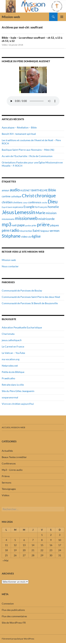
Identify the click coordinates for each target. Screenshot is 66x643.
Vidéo (4, 44)
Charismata (8, 333)
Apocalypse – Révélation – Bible (19, 127)
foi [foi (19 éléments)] (36, 207)
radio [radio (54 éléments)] (14, 230)
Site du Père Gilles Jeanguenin (18, 391)
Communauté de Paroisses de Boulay (22, 290)
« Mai (5, 560)
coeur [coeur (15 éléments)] (25, 202)
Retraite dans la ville (13, 384)
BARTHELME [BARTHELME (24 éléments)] (39, 190)
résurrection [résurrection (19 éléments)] (26, 230)
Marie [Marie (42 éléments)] (40, 212)
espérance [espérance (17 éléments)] (18, 207)
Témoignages (9, 488)
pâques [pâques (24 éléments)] (54, 225)
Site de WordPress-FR (14, 622)
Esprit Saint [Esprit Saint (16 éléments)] (7, 207)
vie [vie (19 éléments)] (29, 236)
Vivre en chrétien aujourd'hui (18, 403)
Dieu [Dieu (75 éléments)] (53, 201)
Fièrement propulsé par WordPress (18, 638)
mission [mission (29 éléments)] (51, 213)
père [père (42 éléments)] (5, 230)
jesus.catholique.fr (12, 340)
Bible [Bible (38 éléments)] (52, 190)
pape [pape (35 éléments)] (21, 225)
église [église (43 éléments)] (36, 236)
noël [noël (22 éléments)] (14, 225)
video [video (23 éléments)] (24, 236)
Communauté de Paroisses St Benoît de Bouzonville (30, 303)
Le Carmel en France (13, 346)
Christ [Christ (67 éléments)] (28, 195)
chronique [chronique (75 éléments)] (45, 195)
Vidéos (5, 495)
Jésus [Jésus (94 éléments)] (8, 212)
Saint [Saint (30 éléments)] (36, 230)
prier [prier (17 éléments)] (34, 225)
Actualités (7, 450)
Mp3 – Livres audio (12, 469)
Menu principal (62, 17)
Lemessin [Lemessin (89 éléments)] (25, 212)
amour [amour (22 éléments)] (5, 190)
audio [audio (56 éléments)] (15, 189)
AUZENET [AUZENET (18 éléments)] (25, 190)
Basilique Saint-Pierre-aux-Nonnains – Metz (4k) (28, 149)
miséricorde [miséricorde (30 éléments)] (46, 219)
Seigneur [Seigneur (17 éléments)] (44, 231)
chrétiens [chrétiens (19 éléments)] (17, 202)
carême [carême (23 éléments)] (6, 196)
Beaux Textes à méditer (14, 457)
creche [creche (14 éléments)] (44, 202)
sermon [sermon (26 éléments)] (54, 230)
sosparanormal (10, 397)
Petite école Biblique (13, 371)
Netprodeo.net (10, 365)
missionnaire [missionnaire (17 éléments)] (8, 219)
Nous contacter (10, 266)
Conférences (9, 463)
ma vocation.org (10, 359)
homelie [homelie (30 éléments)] (53, 207)
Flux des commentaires (14, 616)
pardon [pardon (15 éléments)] (28, 225)
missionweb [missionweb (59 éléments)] (26, 218)
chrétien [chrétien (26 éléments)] (7, 202)
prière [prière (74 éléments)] (43, 224)
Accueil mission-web (13, 427)
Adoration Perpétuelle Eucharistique (22, 327)
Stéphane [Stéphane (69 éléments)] (11, 236)
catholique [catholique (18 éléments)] (16, 196)
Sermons (6, 482)
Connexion (8, 603)
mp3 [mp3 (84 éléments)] (6, 224)
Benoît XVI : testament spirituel (19, 133)
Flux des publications (13, 609)
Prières (6, 476)
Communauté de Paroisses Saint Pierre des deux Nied (31, 296)
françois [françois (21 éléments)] (42, 206)
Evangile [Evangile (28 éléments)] (29, 207)
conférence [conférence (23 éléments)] (34, 202)
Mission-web (11, 17)
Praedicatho (8, 378)
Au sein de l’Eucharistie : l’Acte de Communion (27, 156)
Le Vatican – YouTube (13, 352)
